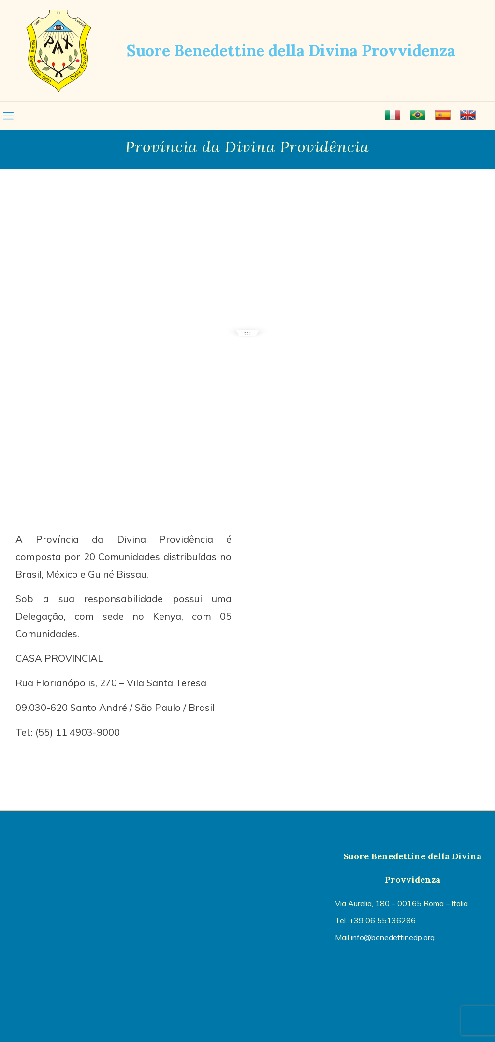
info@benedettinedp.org (393, 937)
